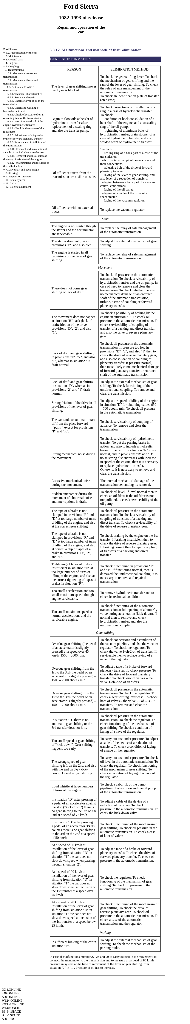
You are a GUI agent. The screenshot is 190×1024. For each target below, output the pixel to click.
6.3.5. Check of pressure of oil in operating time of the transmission (23, 116)
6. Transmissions (14, 69)
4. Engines (11, 63)
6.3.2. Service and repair (21, 97)
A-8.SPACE (9, 1019)
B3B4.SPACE (11, 1015)
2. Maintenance (14, 56)
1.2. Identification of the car (21, 52)
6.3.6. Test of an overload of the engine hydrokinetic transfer (23, 123)
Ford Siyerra (10, 49)
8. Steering (12, 173)
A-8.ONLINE (11, 997)
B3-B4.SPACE (11, 1011)
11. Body (11, 183)
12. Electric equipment (18, 186)
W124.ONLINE (12, 1000)
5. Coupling (12, 66)
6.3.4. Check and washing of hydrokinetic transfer (21, 109)
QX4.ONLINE (11, 989)
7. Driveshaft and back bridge (22, 169)
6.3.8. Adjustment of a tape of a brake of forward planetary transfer (23, 137)
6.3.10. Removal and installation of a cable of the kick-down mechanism (25, 150)
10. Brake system (15, 179)
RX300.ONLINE (13, 1004)
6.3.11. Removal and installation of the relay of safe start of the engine (25, 157)
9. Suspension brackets (18, 176)
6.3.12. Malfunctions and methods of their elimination (96, 50)
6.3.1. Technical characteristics (25, 93)
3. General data (14, 59)
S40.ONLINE (11, 993)
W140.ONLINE (12, 1008)
